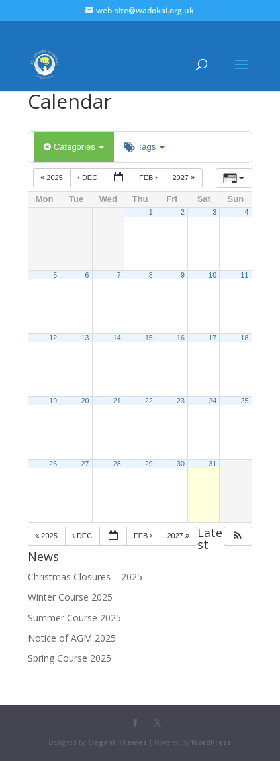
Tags (144, 147)
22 (149, 401)
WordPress (211, 742)
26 (53, 464)
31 (212, 464)
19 (53, 401)
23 (181, 401)
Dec (88, 177)
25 (245, 401)
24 (212, 401)
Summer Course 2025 (74, 617)
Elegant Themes (117, 742)
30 (181, 464)
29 (149, 464)
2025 (52, 177)
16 (181, 338)
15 (149, 338)
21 (117, 401)
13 (85, 338)
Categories (74, 147)
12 (53, 338)
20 (85, 401)
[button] (237, 536)
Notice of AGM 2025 (72, 638)
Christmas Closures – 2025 (85, 576)
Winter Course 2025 (70, 597)
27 (85, 464)
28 (117, 464)
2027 (184, 177)
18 (245, 338)
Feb (149, 177)
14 (117, 338)
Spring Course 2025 (69, 658)
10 (212, 275)
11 (245, 275)
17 (212, 338)
